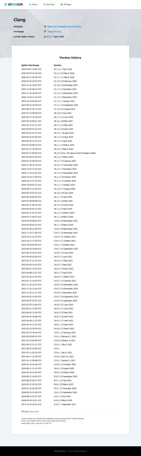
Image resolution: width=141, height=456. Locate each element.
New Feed (50, 4)
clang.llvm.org (54, 31)
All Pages (67, 4)
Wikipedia (62, 421)
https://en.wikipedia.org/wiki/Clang (64, 26)
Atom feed (34, 411)
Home (34, 4)
